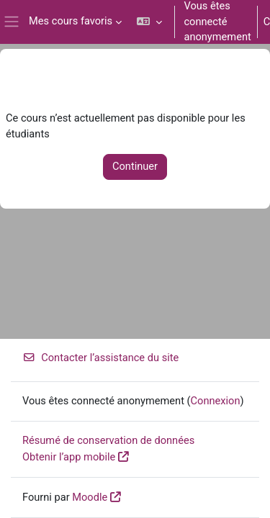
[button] (149, 22)
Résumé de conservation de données (108, 440)
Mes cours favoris (70, 20)
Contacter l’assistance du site (100, 357)
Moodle (89, 497)
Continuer (135, 166)
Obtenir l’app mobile (68, 456)
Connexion (215, 400)
